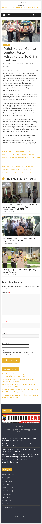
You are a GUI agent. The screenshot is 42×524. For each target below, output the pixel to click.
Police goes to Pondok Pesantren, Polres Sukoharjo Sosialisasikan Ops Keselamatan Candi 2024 (20, 206)
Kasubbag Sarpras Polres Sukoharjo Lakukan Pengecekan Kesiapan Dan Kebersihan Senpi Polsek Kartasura (18, 169)
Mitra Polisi (5, 491)
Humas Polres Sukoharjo (24, 63)
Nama (4, 322)
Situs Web (5, 343)
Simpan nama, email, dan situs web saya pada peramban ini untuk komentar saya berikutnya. (17, 354)
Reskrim (4, 501)
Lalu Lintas (5, 484)
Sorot (3, 504)
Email (4, 333)
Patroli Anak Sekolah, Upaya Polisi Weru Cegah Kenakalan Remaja (20, 239)
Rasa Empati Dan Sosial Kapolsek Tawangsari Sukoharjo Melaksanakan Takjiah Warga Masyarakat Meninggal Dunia (21, 154)
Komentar (6, 293)
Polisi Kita (5, 497)
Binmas (4, 478)
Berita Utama (6, 475)
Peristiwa (5, 494)
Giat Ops (6, 45)
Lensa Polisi (6, 488)
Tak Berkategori (7, 507)
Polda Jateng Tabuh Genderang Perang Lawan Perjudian (19, 271)
